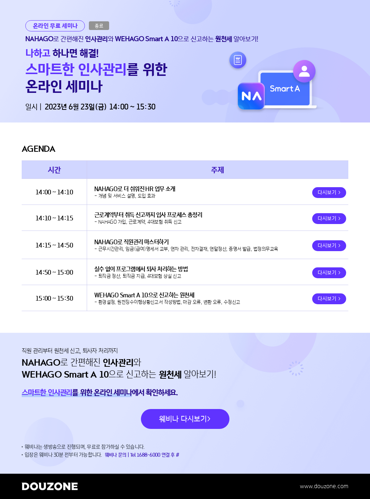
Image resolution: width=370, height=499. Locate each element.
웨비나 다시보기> (185, 418)
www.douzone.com (324, 486)
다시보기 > (329, 192)
